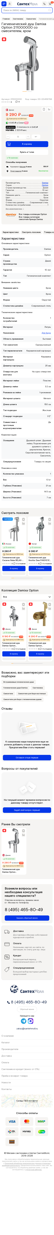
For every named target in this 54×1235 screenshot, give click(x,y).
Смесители (8, 694)
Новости (6, 1082)
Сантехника (38, 688)
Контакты (6, 1089)
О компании (7, 1035)
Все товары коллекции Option (33, 214)
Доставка (6, 1055)
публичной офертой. (33, 1170)
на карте (33, 1100)
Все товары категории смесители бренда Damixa (31, 218)
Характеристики (11, 232)
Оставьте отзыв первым (27, 757)
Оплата (5, 1062)
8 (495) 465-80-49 (24, 910)
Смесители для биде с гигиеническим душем (22, 699)
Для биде (46, 333)
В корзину (19, 144)
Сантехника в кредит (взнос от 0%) (20, 1069)
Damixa (45, 183)
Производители (9, 1049)
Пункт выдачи (15, 171)
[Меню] (3, 3)
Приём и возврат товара (14, 1075)
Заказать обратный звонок (27, 918)
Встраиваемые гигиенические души (18, 682)
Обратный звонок (27, 1009)
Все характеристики (15, 209)
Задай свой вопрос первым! (27, 810)
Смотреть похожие (31, 232)
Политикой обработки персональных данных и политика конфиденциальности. (26, 1164)
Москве (22, 167)
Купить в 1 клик (27, 152)
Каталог (5, 1042)
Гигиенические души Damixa (15, 688)
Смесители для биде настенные (32, 694)
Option (45, 185)
